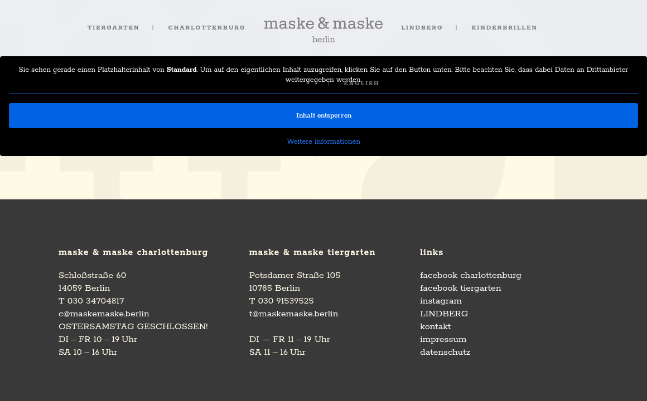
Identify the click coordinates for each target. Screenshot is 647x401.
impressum (443, 339)
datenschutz (445, 352)
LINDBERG (444, 314)
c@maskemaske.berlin (104, 314)
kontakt (435, 326)
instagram (441, 301)
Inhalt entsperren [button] (323, 115)
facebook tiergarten (460, 288)
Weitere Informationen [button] (323, 142)
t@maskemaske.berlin (294, 314)
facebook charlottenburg (471, 275)
